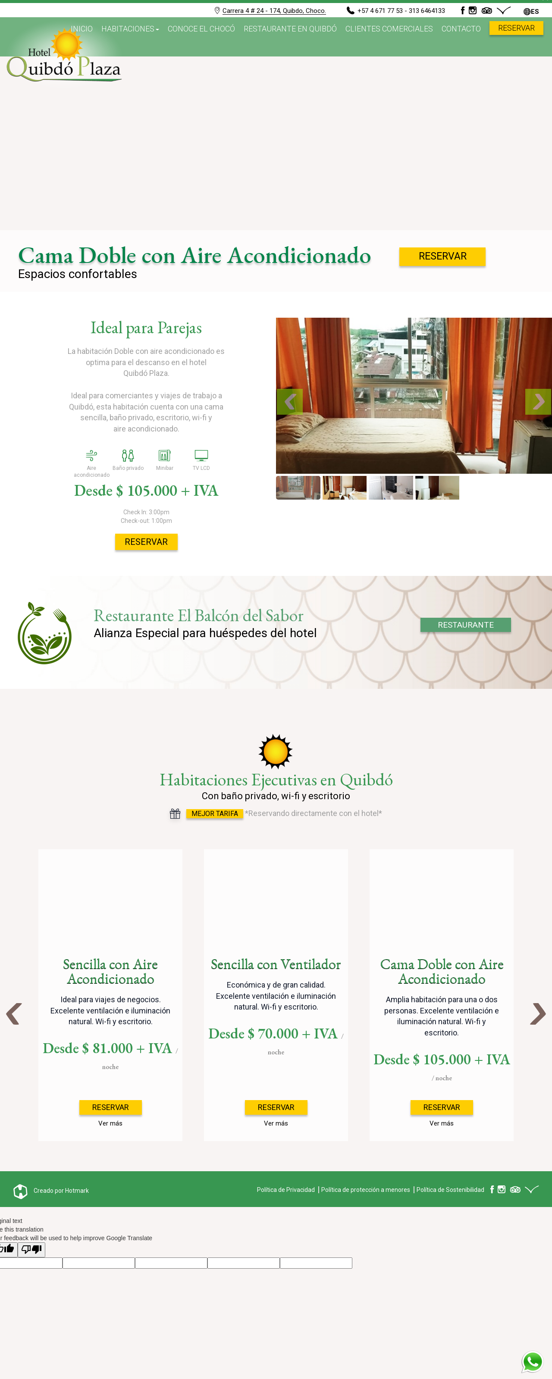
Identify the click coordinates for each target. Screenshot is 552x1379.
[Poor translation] (31, 1249)
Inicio (82, 36)
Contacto (461, 36)
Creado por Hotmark (61, 1190)
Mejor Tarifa (214, 814)
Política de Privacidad (286, 1189)
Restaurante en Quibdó (290, 36)
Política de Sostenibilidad (450, 1189)
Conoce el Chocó (201, 36)
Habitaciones (127, 36)
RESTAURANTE (466, 625)
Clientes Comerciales (389, 36)
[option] (110, 995)
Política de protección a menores (365, 1189)
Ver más (110, 1123)
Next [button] (538, 1012)
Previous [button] (14, 1012)
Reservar (516, 35)
